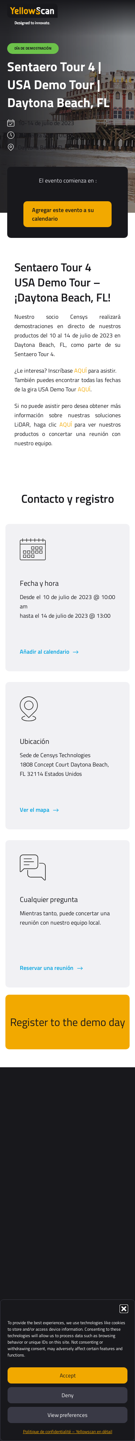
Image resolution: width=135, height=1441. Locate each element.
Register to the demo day (67, 1022)
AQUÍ (80, 370)
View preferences (67, 1415)
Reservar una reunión (47, 967)
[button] (123, 1308)
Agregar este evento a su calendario (63, 214)
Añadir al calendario (45, 651)
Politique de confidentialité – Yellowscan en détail (67, 1431)
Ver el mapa (35, 809)
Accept (68, 1375)
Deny (67, 1395)
